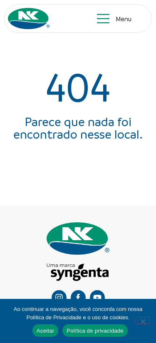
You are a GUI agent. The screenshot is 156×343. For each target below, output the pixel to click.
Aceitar (45, 331)
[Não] (143, 320)
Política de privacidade (95, 331)
